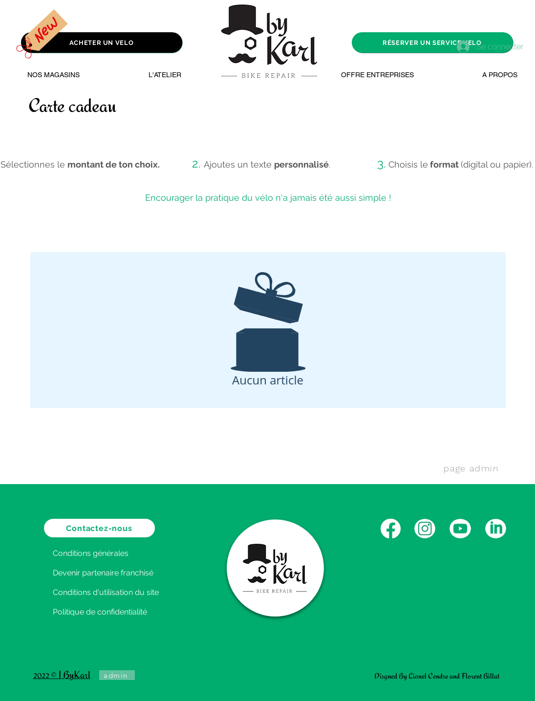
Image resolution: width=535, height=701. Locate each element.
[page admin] (472, 468)
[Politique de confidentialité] (117, 611)
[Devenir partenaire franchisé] (117, 572)
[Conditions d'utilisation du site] (121, 592)
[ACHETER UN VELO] (101, 42)
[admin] (117, 675)
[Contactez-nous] (99, 528)
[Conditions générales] (101, 553)
